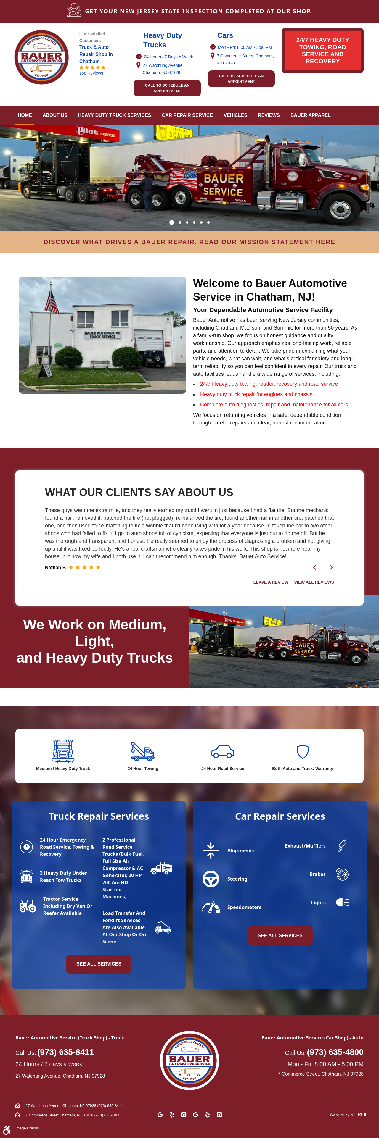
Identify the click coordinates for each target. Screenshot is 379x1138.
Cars (225, 35)
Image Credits (27, 1128)
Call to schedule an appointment (167, 88)
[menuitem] (24, 115)
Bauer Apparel (310, 115)
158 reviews (91, 73)
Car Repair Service (187, 115)
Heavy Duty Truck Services (114, 115)
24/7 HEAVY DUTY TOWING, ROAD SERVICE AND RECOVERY (322, 50)
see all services (280, 935)
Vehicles (235, 115)
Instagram (184, 1115)
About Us (55, 115)
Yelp (172, 1115)
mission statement (276, 241)
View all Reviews (314, 582)
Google (160, 1115)
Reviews (269, 115)
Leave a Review (271, 582)
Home (25, 115)
